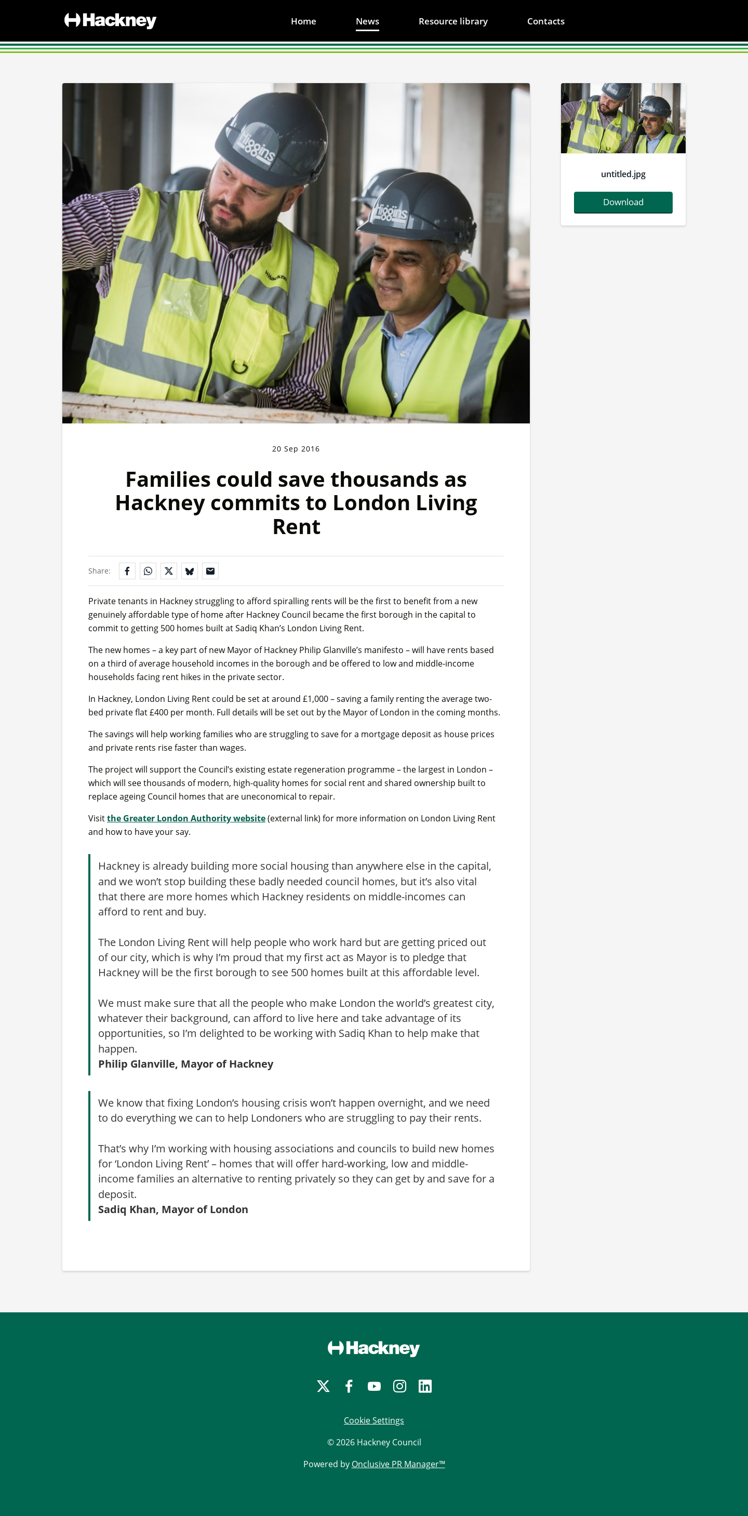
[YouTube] (374, 1386)
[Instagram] (399, 1386)
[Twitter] (323, 1386)
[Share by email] (210, 571)
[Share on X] (169, 571)
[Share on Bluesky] (189, 571)
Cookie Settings (374, 1420)
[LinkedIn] (425, 1386)
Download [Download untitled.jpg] (623, 202)
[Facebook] (348, 1386)
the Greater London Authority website (186, 818)
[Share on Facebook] (127, 571)
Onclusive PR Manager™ (398, 1464)
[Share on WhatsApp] (148, 571)
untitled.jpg (623, 174)
